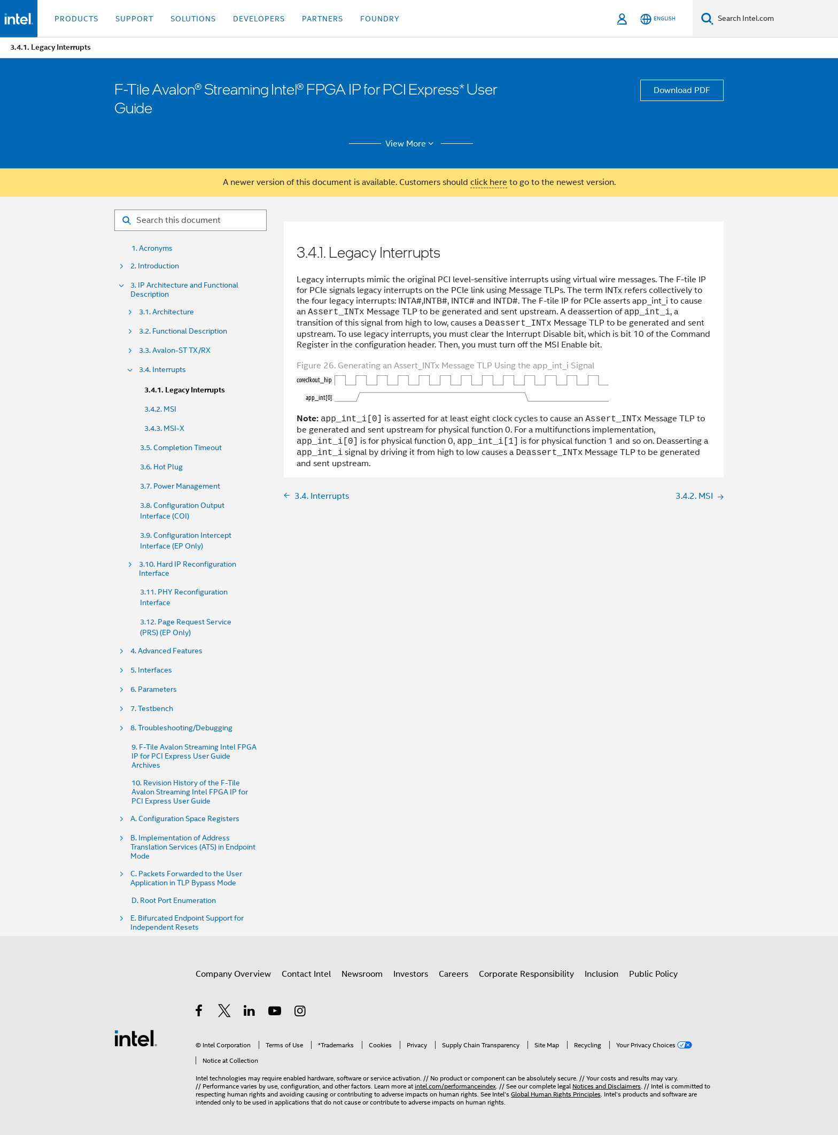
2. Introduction (154, 266)
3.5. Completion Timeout (181, 447)
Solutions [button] (193, 19)
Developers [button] (259, 19)
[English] (658, 19)
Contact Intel (306, 974)
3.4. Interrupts (162, 369)
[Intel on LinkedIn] (250, 1012)
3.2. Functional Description (183, 331)
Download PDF (682, 90)
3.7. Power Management (180, 486)
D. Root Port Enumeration (173, 900)
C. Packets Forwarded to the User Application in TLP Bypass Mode (186, 878)
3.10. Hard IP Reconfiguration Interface (187, 569)
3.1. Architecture (166, 311)
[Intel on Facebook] (199, 1012)
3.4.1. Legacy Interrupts (184, 390)
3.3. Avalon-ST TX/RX (175, 350)
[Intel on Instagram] (300, 1012)
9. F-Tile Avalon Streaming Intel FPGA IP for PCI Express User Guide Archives (194, 756)
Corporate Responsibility (526, 974)
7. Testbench (151, 708)
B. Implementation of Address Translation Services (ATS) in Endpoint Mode (192, 847)
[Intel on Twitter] (224, 1012)
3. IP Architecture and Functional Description (184, 290)
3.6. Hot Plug (161, 467)
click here (488, 182)
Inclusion (601, 974)
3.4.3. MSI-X (164, 428)
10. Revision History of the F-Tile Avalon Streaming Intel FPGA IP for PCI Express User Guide (189, 792)
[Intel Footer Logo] (135, 1037)
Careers (453, 974)
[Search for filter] (190, 220)
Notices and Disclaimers (606, 1086)
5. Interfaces (151, 670)
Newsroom (362, 974)
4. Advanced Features (166, 650)
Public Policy (653, 974)
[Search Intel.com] (775, 19)
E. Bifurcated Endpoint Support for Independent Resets (187, 923)
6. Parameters (153, 689)
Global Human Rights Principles (556, 1094)
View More (411, 143)
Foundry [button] (380, 19)
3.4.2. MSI (160, 409)
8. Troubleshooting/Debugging (181, 727)
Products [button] (76, 19)
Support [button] (134, 19)
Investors (410, 974)
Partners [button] (322, 19)
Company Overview (233, 974)
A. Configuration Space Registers (184, 818)
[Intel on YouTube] (275, 1012)
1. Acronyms (152, 248)
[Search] (707, 18)
